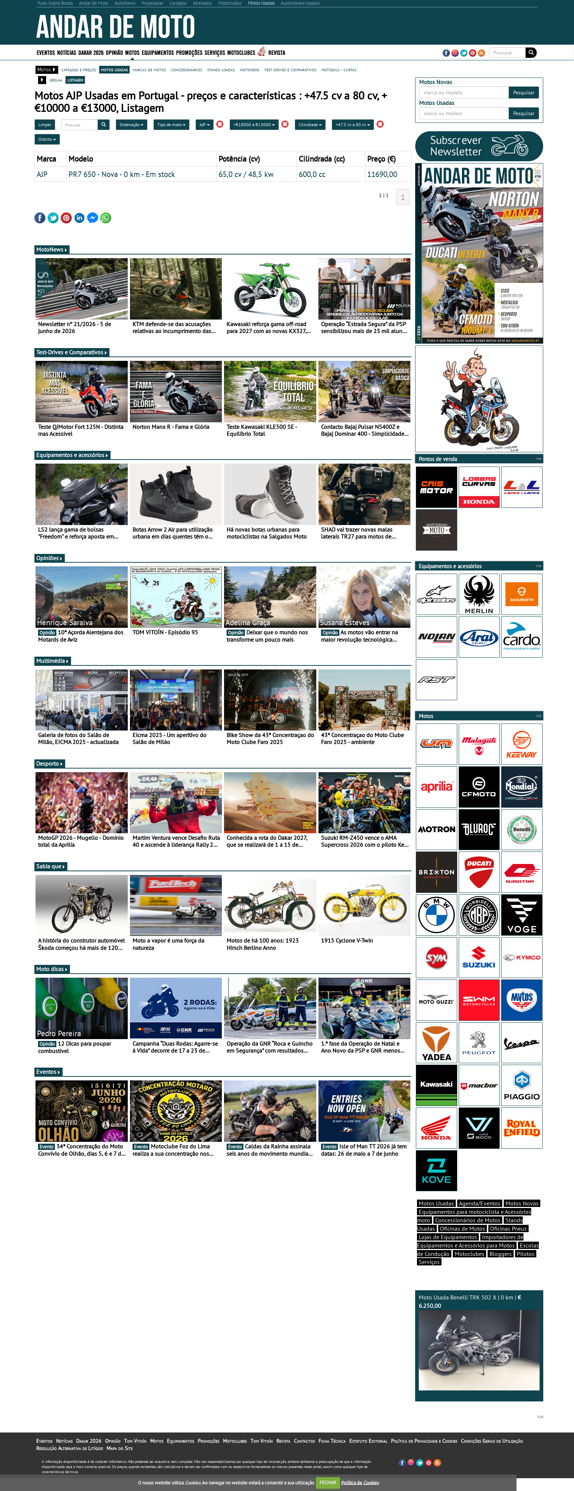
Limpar (44, 124)
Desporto (49, 763)
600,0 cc (312, 174)
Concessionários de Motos (467, 1220)
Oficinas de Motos (462, 1228)
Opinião (114, 52)
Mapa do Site (120, 1448)
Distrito (47, 139)
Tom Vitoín (135, 1441)
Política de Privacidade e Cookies (424, 1441)
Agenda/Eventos (479, 1203)
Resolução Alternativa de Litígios (69, 1448)
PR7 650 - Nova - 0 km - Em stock (121, 174)
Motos (132, 52)
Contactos (304, 1441)
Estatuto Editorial (368, 1441)
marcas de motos (149, 69)
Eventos (46, 52)
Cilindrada (310, 124)
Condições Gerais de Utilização (492, 1441)
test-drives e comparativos (290, 69)
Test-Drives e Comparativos (72, 352)
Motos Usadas (436, 1203)
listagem (75, 79)
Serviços (215, 52)
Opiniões (49, 558)
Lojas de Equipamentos (448, 1237)
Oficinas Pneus (508, 1228)
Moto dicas (52, 969)
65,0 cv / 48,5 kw (246, 174)
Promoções (189, 52)
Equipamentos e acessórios (72, 454)
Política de (360, 1482)
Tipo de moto (171, 124)
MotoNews (52, 249)
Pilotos (525, 1253)
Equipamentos (158, 52)
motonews (249, 69)
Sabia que (51, 866)
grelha (55, 79)
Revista (276, 52)
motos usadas (114, 69)
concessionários (186, 69)
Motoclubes (241, 52)
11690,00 (382, 174)
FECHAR (328, 1482)
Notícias (66, 52)
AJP (205, 124)
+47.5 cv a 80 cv (353, 124)
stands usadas (221, 69)
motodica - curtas (338, 69)
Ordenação (132, 124)
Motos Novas (522, 1203)
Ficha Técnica (332, 1441)
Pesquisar (523, 92)
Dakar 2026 (91, 52)
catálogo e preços (78, 69)
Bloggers (500, 1253)
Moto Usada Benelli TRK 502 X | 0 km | (479, 1342)
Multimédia (52, 660)
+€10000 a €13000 (254, 124)
